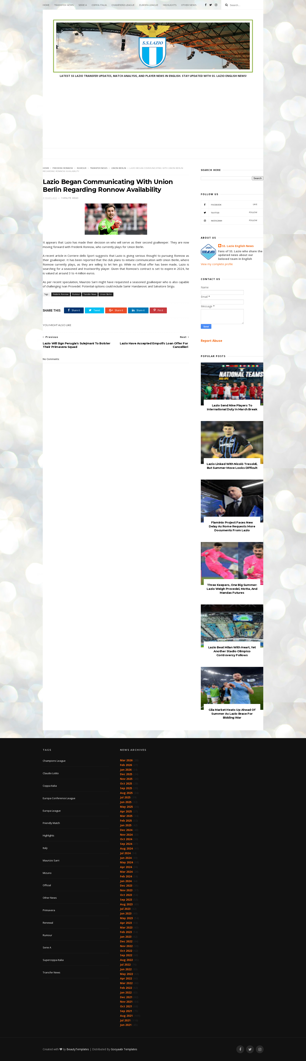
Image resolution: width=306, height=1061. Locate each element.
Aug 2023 (126, 904)
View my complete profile (217, 264)
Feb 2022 (126, 988)
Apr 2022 (126, 978)
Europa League (148, 5)
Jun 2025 (126, 802)
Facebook (229, 204)
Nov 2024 (126, 834)
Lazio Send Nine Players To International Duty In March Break (232, 407)
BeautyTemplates (78, 1049)
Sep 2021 (126, 1011)
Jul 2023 (125, 909)
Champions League (123, 5)
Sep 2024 (126, 844)
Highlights (169, 5)
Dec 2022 (126, 941)
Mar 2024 (126, 872)
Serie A (82, 5)
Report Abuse (211, 341)
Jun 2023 (126, 913)
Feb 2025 (126, 820)
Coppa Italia (99, 5)
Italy (45, 848)
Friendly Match (51, 823)
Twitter (229, 212)
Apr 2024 (126, 867)
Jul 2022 (125, 964)
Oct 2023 (126, 895)
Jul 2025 (125, 797)
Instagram (229, 220)
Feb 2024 (126, 876)
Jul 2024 (125, 853)
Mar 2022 (126, 983)
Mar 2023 (126, 927)
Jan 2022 (126, 992)
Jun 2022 (126, 969)
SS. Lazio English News (238, 246)
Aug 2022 (126, 960)
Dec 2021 (126, 997)
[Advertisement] (153, 119)
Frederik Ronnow (62, 168)
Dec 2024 (126, 830)
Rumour (81, 168)
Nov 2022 (126, 946)
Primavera (49, 910)
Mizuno (47, 873)
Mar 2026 (126, 760)
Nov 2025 (126, 779)
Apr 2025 (126, 811)
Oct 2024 (126, 839)
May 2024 (126, 862)
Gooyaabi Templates (124, 1049)
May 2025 (126, 807)
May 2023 (126, 918)
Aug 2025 (126, 793)
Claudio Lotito (51, 773)
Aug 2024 (126, 848)
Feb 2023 (126, 932)
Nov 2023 (126, 890)
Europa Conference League (59, 798)
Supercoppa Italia (53, 960)
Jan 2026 (126, 769)
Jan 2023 (126, 936)
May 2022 (126, 974)
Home (46, 5)
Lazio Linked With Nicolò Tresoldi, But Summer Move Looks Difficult (232, 466)
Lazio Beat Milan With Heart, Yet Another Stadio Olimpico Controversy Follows (232, 651)
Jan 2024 (126, 881)
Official (47, 885)
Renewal (48, 922)
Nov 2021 (126, 1001)
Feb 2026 (126, 765)
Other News (188, 5)
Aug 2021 (126, 1015)
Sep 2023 (126, 899)
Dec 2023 (126, 885)
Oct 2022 (126, 951)
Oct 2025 (126, 783)
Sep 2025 (126, 788)
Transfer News (64, 5)
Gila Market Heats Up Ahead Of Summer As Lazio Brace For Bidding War (232, 713)
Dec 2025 (126, 774)
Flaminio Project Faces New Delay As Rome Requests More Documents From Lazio (232, 526)
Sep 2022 (126, 955)
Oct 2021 (126, 1006)
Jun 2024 (126, 858)
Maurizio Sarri (51, 860)
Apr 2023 (126, 923)
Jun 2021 (126, 1025)
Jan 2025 (126, 825)
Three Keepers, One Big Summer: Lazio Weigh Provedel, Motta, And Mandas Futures (232, 588)
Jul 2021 (125, 1020)
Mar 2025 (126, 816)
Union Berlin (118, 168)
